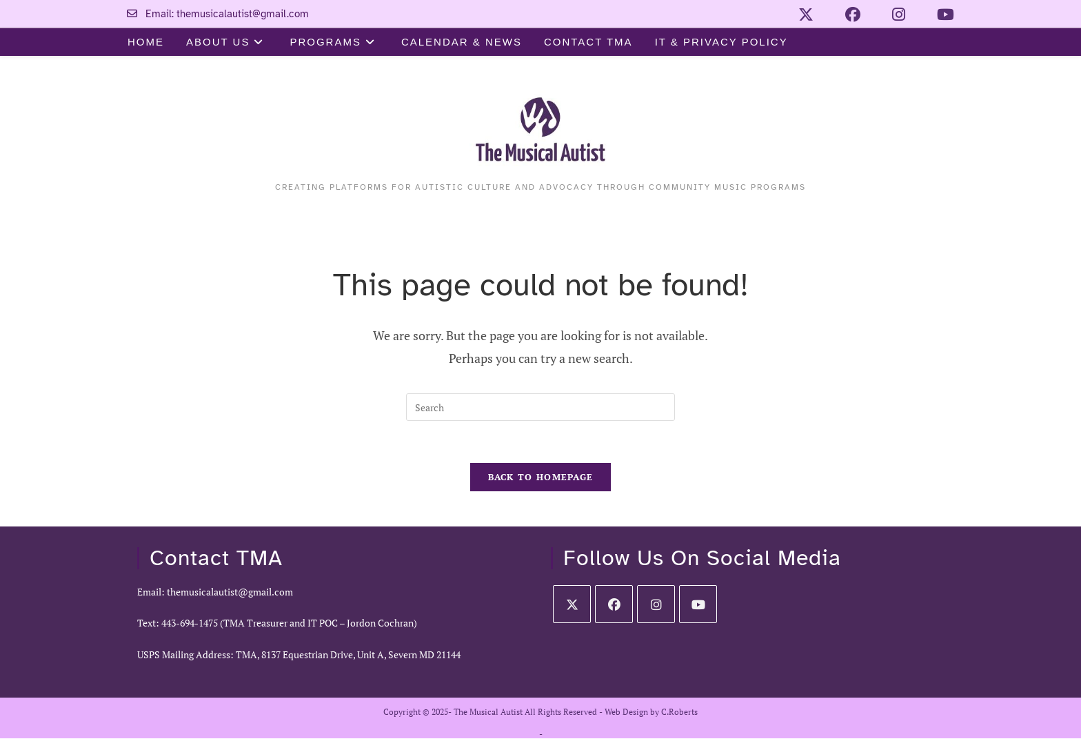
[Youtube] (698, 604)
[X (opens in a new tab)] (800, 14)
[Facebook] (614, 604)
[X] (572, 604)
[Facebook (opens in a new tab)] (847, 14)
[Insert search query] (540, 407)
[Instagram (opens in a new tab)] (893, 14)
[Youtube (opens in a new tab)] (935, 14)
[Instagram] (656, 604)
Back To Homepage (541, 477)
